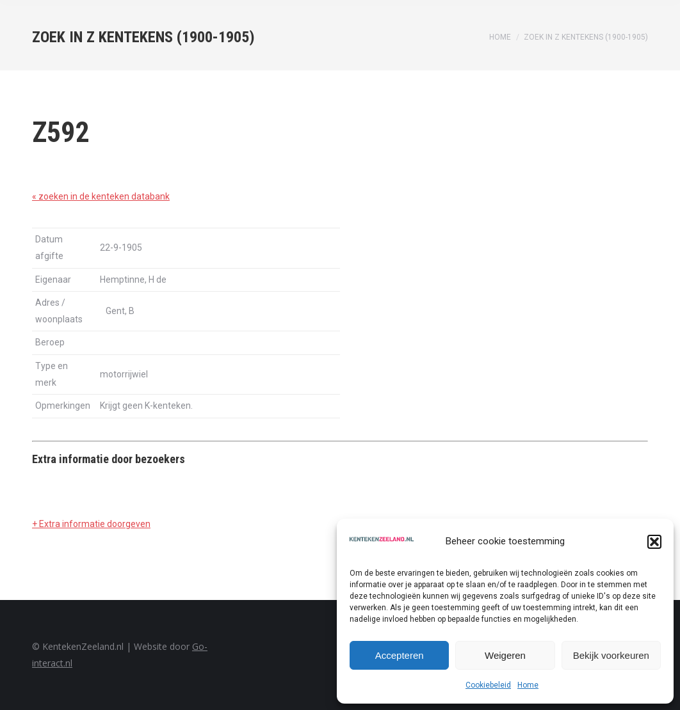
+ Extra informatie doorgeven (91, 524)
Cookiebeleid (488, 685)
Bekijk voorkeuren (611, 655)
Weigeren (505, 655)
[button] (654, 541)
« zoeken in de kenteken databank (101, 196)
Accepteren (399, 655)
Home (527, 685)
